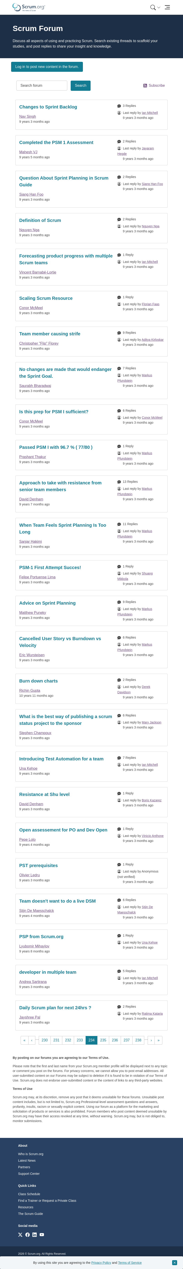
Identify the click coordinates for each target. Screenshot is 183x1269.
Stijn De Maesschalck (36, 911)
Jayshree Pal (29, 1017)
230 (45, 1039)
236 (116, 1039)
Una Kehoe (28, 768)
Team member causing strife (49, 333)
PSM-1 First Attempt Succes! (50, 567)
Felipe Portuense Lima (37, 577)
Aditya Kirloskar (153, 339)
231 (57, 1039)
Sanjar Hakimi (30, 541)
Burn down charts (38, 680)
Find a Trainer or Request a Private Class (47, 1200)
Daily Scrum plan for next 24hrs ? (55, 1007)
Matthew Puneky (32, 613)
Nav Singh (27, 116)
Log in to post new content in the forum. (47, 67)
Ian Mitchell (150, 113)
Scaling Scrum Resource (46, 298)
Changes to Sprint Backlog (48, 106)
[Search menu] (155, 7)
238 (139, 1039)
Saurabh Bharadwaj (35, 386)
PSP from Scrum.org (41, 936)
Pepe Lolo (27, 839)
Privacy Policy (101, 1262)
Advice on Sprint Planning (47, 603)
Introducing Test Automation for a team (61, 758)
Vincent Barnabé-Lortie (37, 272)
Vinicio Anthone (153, 836)
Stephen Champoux (35, 733)
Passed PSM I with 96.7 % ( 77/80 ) (55, 447)
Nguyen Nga (29, 230)
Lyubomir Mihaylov (34, 946)
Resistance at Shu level (44, 794)
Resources (25, 1207)
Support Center (29, 1173)
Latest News (27, 1160)
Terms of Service (130, 1262)
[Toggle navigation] (167, 7)
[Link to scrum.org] (20, 1234)
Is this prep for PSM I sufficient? (54, 411)
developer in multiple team (47, 972)
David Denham (31, 499)
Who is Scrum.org (30, 1154)
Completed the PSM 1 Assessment (56, 142)
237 (127, 1039)
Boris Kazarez (151, 800)
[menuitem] (154, 7)
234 (93, 1039)
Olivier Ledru (29, 875)
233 (81, 1039)
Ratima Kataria (152, 1013)
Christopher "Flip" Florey (38, 343)
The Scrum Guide (30, 1214)
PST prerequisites (38, 865)
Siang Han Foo (31, 194)
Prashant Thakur (32, 457)
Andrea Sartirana (33, 982)
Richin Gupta (29, 690)
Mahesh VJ (28, 152)
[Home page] (29, 7)
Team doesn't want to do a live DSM (57, 901)
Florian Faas (150, 304)
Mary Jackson (151, 722)
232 (69, 1039)
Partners (24, 1167)
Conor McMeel (31, 308)
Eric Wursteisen (32, 655)
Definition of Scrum (40, 220)
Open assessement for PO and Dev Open (63, 829)
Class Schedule (29, 1194)
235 (104, 1039)
